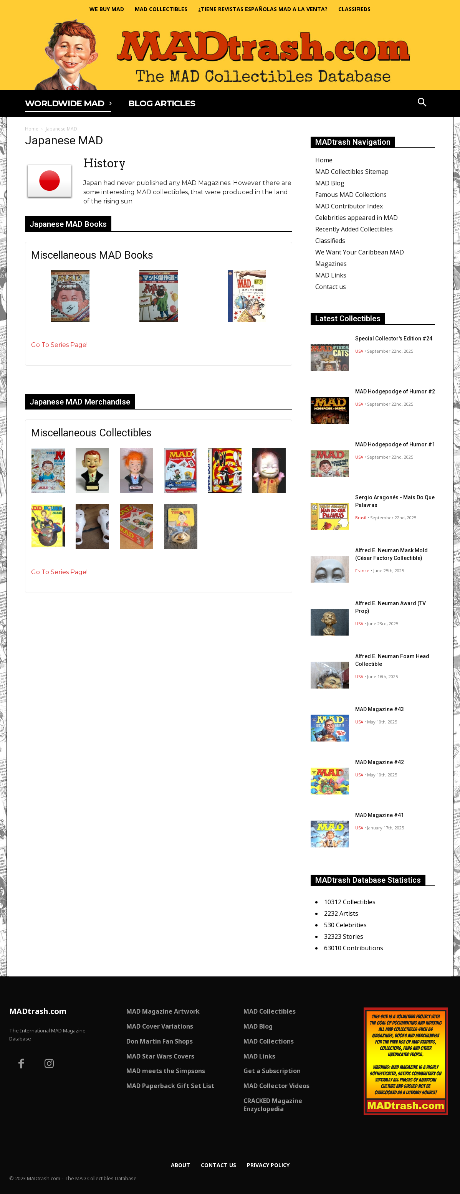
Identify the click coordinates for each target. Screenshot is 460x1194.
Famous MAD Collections (351, 194)
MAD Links (330, 275)
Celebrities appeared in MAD (356, 217)
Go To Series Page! (59, 344)
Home (31, 129)
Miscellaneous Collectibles (91, 433)
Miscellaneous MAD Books (92, 255)
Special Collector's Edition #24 (393, 338)
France (362, 570)
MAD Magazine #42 (379, 762)
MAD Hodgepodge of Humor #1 (395, 444)
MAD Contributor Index (349, 206)
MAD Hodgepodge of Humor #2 (395, 391)
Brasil (360, 517)
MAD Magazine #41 (379, 815)
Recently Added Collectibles (354, 229)
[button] (422, 103)
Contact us (330, 286)
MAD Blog (329, 183)
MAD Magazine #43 (379, 709)
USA (359, 351)
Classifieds (330, 240)
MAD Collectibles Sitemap (352, 171)
